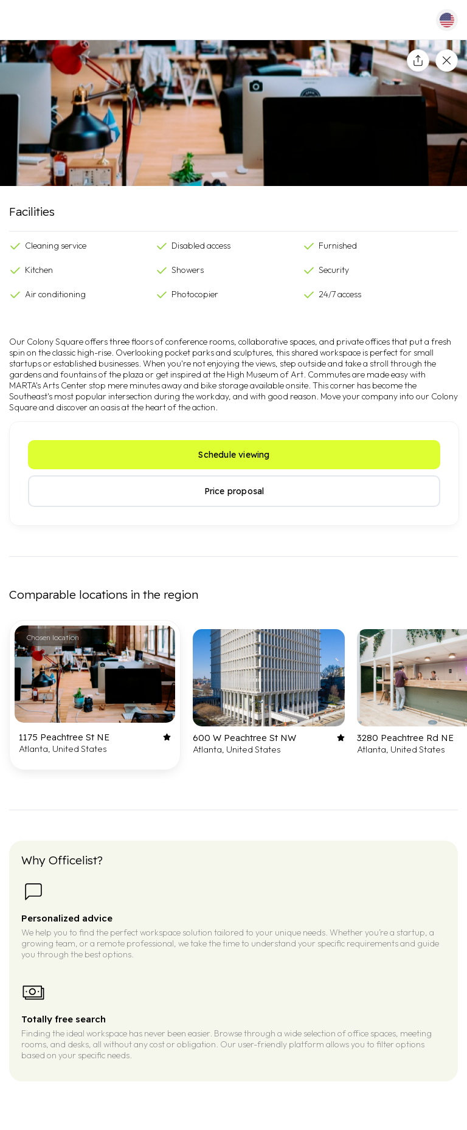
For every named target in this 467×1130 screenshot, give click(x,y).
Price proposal (234, 491)
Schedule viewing (233, 454)
